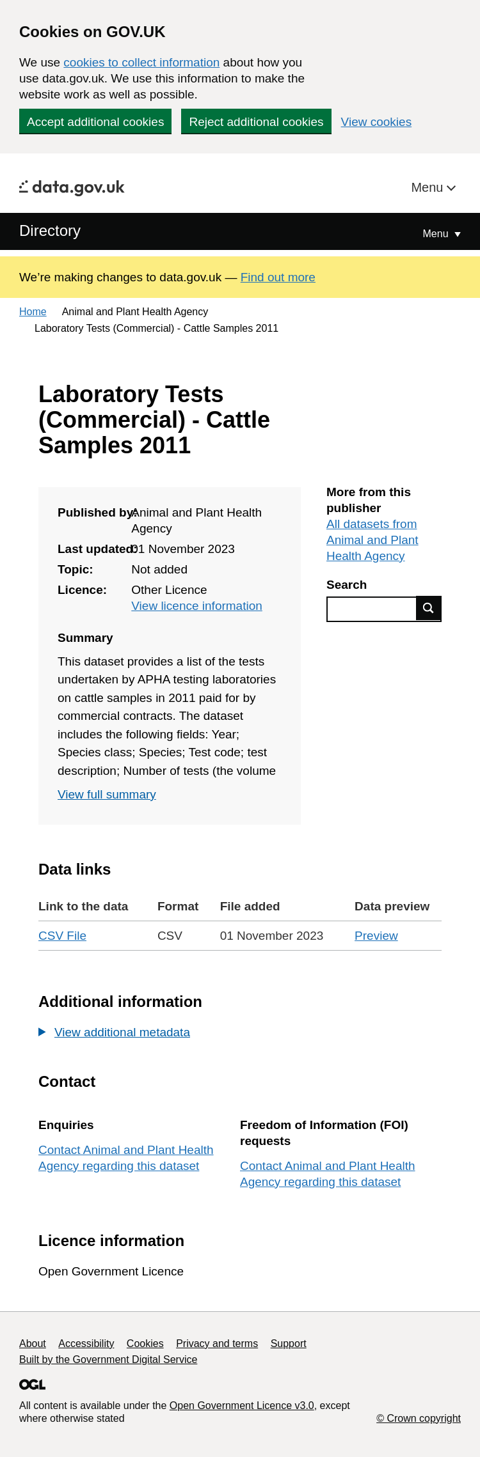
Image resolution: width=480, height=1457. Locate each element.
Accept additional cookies (95, 122)
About (32, 1343)
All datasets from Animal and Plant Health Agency (372, 540)
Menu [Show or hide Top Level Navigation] (437, 233)
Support (289, 1343)
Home (33, 311)
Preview (376, 935)
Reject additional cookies (256, 122)
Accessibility (86, 1343)
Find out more (278, 277)
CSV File (62, 935)
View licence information (196, 605)
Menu (429, 187)
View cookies (376, 122)
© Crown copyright (418, 1418)
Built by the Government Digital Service (108, 1359)
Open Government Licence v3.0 (242, 1405)
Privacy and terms (217, 1343)
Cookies (145, 1343)
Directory (50, 230)
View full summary (107, 794)
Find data (429, 608)
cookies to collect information (141, 62)
